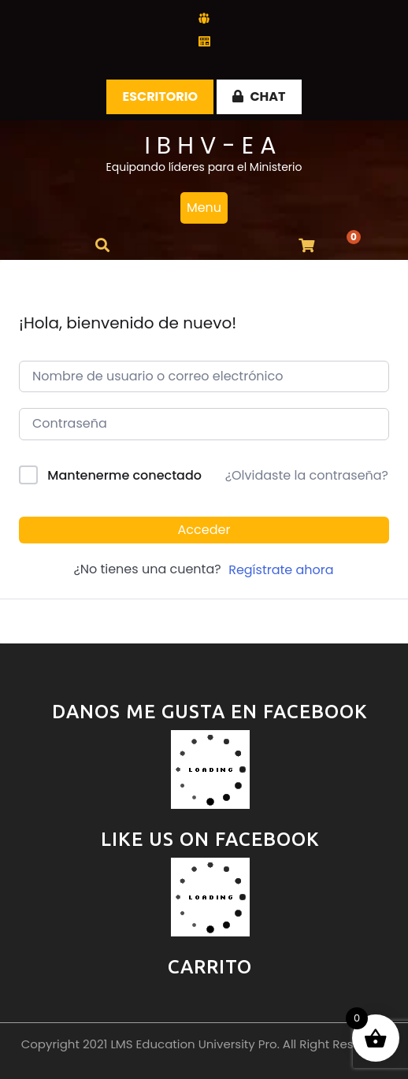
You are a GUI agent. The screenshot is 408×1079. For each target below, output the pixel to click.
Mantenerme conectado (124, 475)
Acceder (204, 530)
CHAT (258, 96)
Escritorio (160, 96)
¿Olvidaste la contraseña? (306, 475)
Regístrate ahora (280, 570)
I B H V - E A (210, 145)
